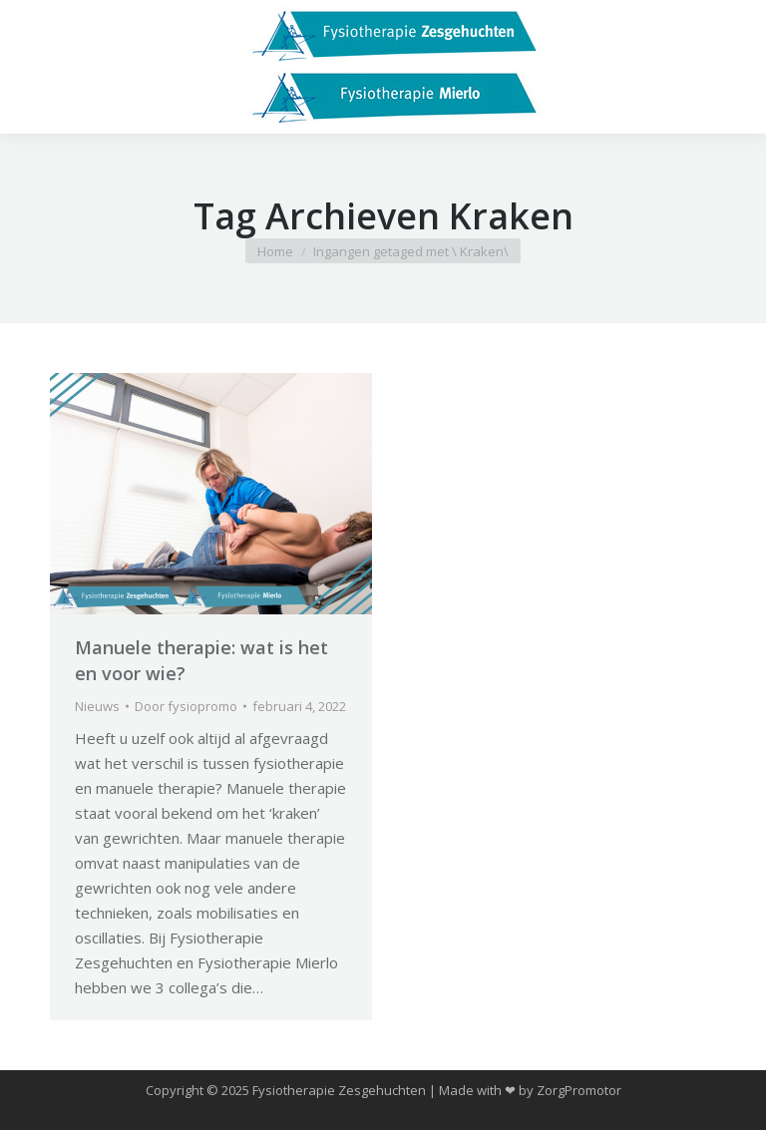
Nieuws (97, 706)
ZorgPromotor (579, 1090)
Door (186, 706)
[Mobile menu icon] (32, 67)
